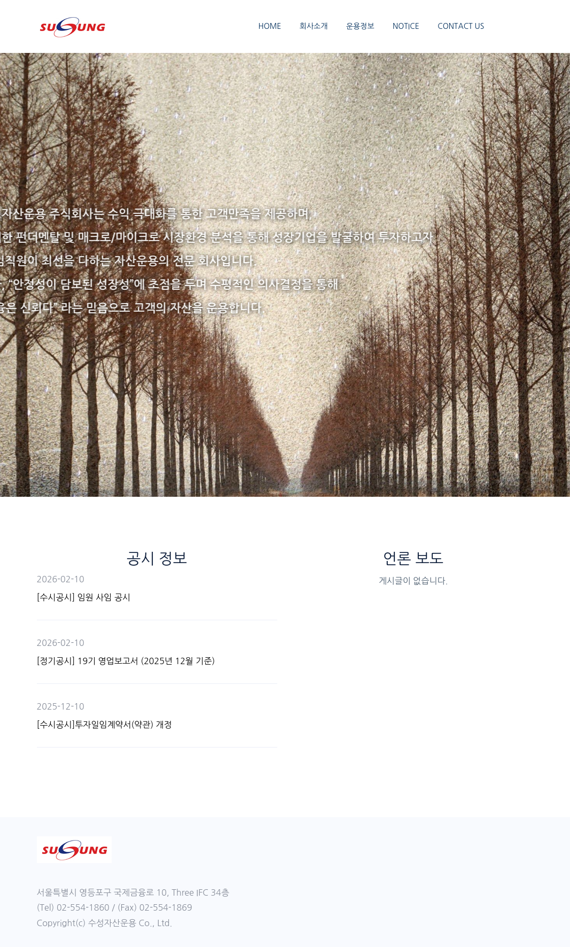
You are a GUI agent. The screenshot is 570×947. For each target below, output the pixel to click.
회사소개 (314, 26)
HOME (269, 26)
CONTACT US (461, 26)
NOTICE (406, 26)
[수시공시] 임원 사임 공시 (83, 597)
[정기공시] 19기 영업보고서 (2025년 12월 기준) (126, 661)
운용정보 (360, 26)
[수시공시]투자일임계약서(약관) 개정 (104, 724)
